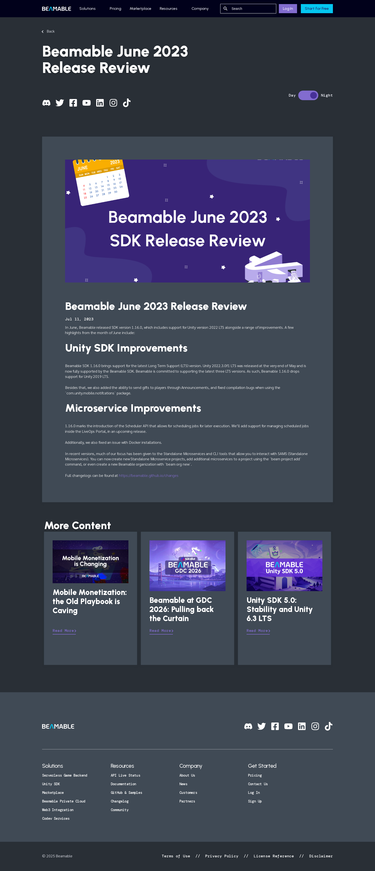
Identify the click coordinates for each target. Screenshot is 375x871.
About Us (187, 775)
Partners (187, 801)
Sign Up (255, 801)
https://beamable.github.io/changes (148, 475)
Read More (63, 630)
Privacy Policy (222, 856)
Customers (188, 792)
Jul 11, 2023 (79, 319)
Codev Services (56, 818)
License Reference (273, 856)
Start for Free (317, 8)
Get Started (262, 766)
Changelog (119, 801)
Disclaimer (320, 856)
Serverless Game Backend (64, 775)
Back (51, 31)
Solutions (87, 8)
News (183, 784)
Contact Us (258, 784)
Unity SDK (51, 784)
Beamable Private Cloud (63, 801)
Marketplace (140, 8)
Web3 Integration (57, 810)
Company (200, 8)
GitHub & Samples (126, 792)
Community (119, 810)
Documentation (123, 784)
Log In (288, 8)
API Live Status (125, 775)
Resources (168, 8)
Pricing (115, 8)
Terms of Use (177, 856)
